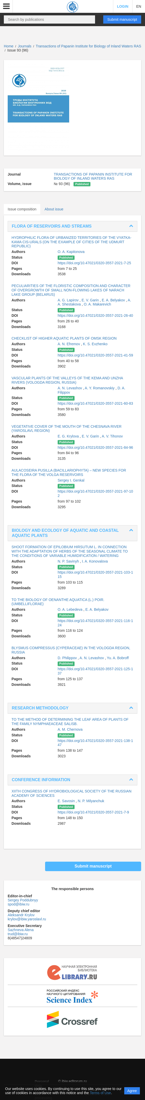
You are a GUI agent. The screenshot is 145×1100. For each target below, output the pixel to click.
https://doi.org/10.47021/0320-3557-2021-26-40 (95, 315)
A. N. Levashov (70, 388)
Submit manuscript (122, 19)
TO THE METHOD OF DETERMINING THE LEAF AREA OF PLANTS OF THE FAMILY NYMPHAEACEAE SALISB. (70, 721)
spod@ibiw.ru (18, 904)
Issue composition (22, 209)
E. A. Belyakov (114, 300)
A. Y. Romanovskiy (100, 388)
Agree (132, 1091)
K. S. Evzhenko (95, 344)
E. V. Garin (90, 300)
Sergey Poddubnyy (23, 900)
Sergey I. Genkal (71, 480)
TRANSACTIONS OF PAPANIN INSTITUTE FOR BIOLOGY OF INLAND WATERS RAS (93, 176)
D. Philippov (68, 658)
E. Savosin (67, 801)
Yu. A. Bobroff (118, 658)
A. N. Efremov (69, 344)
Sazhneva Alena (21, 930)
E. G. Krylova (69, 436)
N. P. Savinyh (69, 561)
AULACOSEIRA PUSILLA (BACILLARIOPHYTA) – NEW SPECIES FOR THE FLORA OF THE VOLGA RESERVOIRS (69, 472)
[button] (6, 6)
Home (8, 46)
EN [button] (138, 6)
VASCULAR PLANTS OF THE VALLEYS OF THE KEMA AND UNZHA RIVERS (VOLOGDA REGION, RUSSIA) (67, 380)
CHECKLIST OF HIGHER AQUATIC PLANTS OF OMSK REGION (64, 338)
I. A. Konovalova (95, 561)
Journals (25, 46)
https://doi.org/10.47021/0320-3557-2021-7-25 (94, 263)
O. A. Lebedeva (70, 609)
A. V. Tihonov (112, 436)
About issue (54, 209)
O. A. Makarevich (97, 304)
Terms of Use (100, 1093)
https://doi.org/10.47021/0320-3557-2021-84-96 (95, 447)
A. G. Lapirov (69, 300)
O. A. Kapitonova (71, 252)
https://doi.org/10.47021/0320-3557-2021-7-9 (93, 812)
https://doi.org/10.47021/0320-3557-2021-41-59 (95, 355)
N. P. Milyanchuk (91, 801)
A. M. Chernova (70, 729)
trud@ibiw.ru (18, 934)
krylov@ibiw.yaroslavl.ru (27, 919)
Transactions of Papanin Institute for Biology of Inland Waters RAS (88, 46)
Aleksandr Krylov (21, 915)
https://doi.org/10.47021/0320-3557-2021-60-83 (95, 403)
